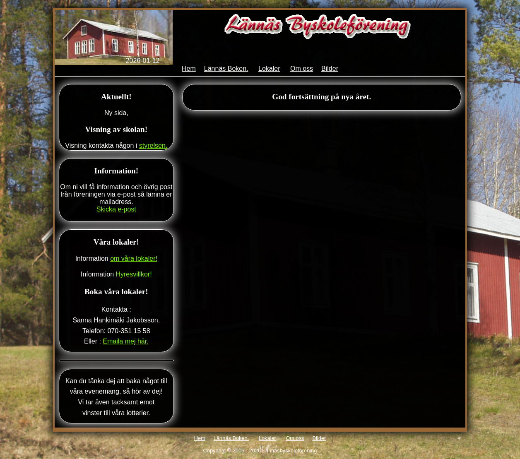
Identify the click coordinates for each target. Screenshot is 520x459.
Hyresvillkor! (134, 274)
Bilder (329, 68)
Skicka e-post (116, 209)
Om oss (301, 68)
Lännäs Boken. (226, 68)
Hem (189, 68)
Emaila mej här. (125, 341)
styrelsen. (153, 145)
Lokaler (269, 68)
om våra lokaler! (133, 258)
